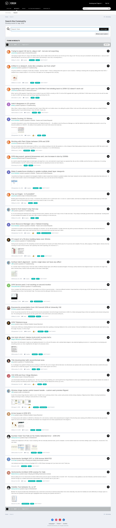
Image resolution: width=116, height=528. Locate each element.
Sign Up (107, 3)
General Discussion (31, 53)
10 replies (28, 188)
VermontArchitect (15, 286)
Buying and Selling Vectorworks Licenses (37, 460)
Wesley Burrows (15, 437)
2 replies (27, 233)
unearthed (14, 53)
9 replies (27, 135)
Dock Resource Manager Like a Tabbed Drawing (29, 224)
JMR (12, 210)
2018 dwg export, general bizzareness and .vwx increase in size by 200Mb (39, 156)
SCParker (13, 309)
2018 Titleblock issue (19, 322)
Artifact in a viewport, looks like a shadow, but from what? (33, 66)
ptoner (13, 241)
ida (12, 362)
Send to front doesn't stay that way (24, 209)
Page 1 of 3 (25, 44)
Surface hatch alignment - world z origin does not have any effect (36, 262)
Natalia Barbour (15, 474)
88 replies (27, 331)
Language (52, 523)
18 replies (27, 384)
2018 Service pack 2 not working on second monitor (31, 285)
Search (15, 12)
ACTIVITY (16, 9)
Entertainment (33, 437)
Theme (59, 523)
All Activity (8, 12)
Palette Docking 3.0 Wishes (21, 118)
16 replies (27, 256)
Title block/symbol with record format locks (27, 360)
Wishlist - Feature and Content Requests (41, 120)
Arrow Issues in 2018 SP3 (21, 413)
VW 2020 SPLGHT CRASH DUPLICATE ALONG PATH (31, 337)
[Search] (90, 8)
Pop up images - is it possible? (22, 194)
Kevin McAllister (15, 120)
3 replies (26, 97)
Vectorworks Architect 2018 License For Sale (28, 472)
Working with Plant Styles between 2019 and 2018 (30, 141)
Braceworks (29, 309)
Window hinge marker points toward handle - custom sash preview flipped (39, 390)
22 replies (25, 218)
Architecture (26, 392)
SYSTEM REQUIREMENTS (34, 8)
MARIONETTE (46, 8)
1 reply (24, 203)
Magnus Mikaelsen (16, 339)
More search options (102, 34)
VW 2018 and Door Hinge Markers (24, 375)
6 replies (25, 82)
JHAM (12, 377)
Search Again (103, 29)
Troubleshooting (32, 67)
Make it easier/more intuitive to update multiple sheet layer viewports (37, 171)
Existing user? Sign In (95, 3)
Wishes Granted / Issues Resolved (33, 324)
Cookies (65, 523)
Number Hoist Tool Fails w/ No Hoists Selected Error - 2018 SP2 (35, 436)
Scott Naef (14, 460)
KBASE (23, 8)
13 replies (25, 430)
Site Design (29, 143)
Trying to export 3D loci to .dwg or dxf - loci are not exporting (35, 51)
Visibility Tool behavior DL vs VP (23, 487)
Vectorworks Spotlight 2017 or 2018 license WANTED (31, 458)
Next (15, 44)
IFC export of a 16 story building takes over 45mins (30, 239)
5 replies (24, 60)
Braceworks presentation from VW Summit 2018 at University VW (36, 307)
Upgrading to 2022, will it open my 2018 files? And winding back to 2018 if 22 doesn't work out (47, 89)
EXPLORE (9, 8)
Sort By (107, 44)
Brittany (13, 105)
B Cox (13, 415)
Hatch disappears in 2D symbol (23, 104)
